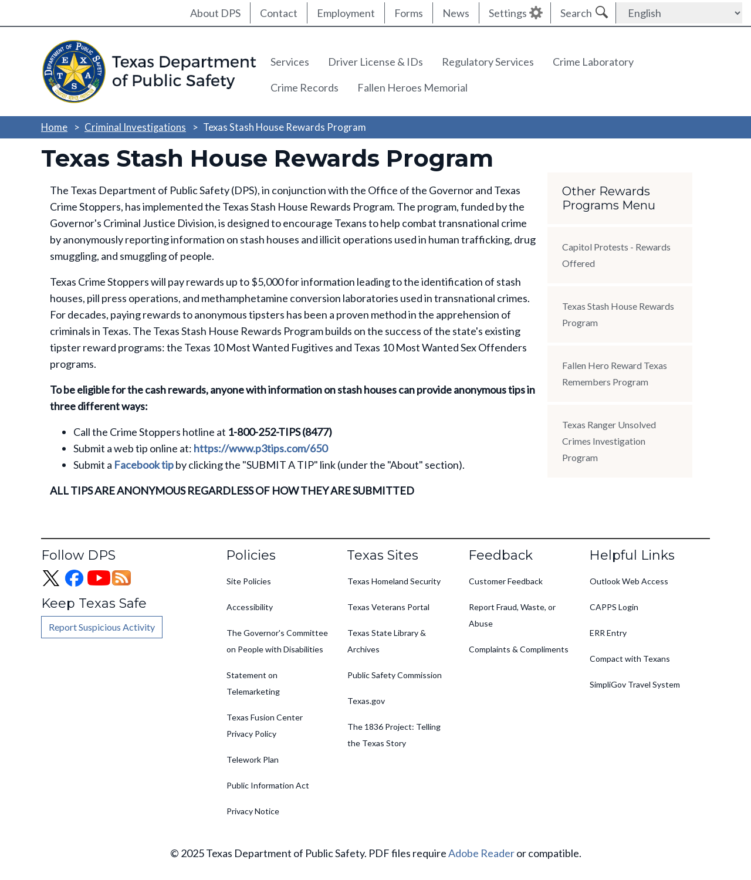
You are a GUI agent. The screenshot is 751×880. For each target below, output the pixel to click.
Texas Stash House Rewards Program (618, 314)
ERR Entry (608, 633)
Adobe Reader (481, 853)
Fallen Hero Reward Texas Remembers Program (614, 373)
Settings (508, 12)
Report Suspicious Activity (102, 626)
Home (54, 127)
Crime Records (304, 87)
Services (289, 61)
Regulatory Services (488, 61)
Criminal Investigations (135, 127)
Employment (346, 12)
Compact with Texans (630, 659)
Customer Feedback (506, 581)
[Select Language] (679, 12)
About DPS (215, 12)
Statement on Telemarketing (253, 683)
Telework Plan (252, 759)
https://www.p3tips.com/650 (260, 448)
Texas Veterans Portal (388, 607)
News (455, 12)
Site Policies (248, 581)
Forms (408, 12)
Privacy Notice (252, 811)
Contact (278, 12)
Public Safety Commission (394, 675)
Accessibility (249, 607)
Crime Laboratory (593, 61)
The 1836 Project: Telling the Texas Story (394, 735)
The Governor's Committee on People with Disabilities (277, 641)
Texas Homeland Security (394, 581)
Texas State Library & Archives (386, 641)
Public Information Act (267, 785)
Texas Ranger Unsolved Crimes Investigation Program (609, 441)
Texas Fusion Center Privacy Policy (264, 725)
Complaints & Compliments (519, 649)
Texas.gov (366, 701)
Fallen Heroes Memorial (412, 87)
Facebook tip (144, 464)
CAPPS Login (614, 607)
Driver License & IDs (375, 61)
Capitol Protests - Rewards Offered (616, 255)
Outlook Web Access (629, 581)
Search (576, 12)
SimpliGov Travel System (635, 684)
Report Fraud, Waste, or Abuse (512, 615)
